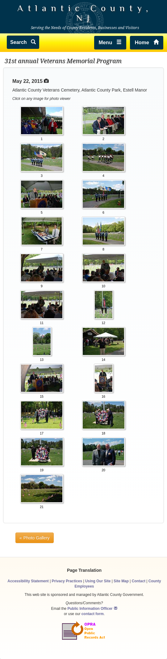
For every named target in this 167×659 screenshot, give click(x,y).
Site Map (121, 581)
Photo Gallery (36, 537)
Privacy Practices (67, 581)
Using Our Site (98, 581)
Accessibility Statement (28, 581)
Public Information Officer (89, 608)
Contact (138, 581)
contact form (92, 614)
